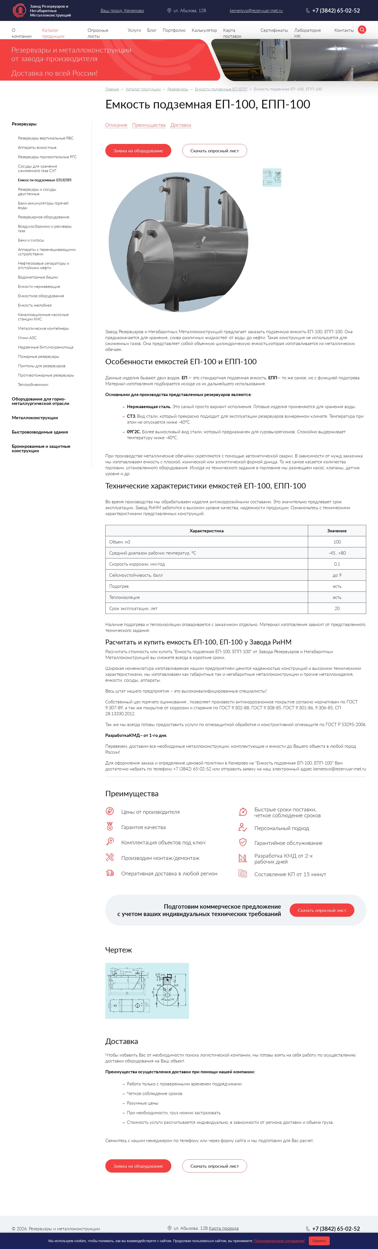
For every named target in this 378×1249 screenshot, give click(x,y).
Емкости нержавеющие (39, 286)
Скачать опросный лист (214, 150)
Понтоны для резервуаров (41, 365)
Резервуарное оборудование (43, 216)
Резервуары (177, 89)
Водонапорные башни (38, 277)
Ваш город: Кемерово (122, 10)
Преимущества (149, 125)
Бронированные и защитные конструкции (41, 448)
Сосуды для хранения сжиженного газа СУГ (37, 168)
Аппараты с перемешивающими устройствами (47, 251)
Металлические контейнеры (43, 328)
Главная (112, 89)
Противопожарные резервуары (46, 375)
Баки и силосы (31, 240)
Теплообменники (33, 384)
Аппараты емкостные (37, 147)
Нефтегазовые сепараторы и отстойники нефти (43, 265)
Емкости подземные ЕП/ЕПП (221, 89)
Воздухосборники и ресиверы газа (45, 228)
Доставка (181, 125)
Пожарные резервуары (38, 356)
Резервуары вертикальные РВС (46, 138)
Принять (319, 1241)
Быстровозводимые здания (40, 432)
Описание (116, 125)
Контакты (344, 30)
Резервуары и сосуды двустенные (37, 191)
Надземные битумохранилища (45, 347)
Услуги (134, 30)
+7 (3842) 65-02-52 (336, 10)
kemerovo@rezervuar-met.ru (256, 10)
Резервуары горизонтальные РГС (47, 156)
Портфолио (174, 30)
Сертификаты (274, 30)
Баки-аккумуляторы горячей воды (43, 205)
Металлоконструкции (35, 417)
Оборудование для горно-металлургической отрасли (40, 401)
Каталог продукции (143, 89)
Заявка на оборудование (138, 150)
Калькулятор (204, 30)
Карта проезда (224, 1228)
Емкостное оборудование (41, 295)
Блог (152, 30)
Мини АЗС (27, 337)
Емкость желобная (35, 305)
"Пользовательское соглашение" (279, 1241)
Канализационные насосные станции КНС (43, 316)
